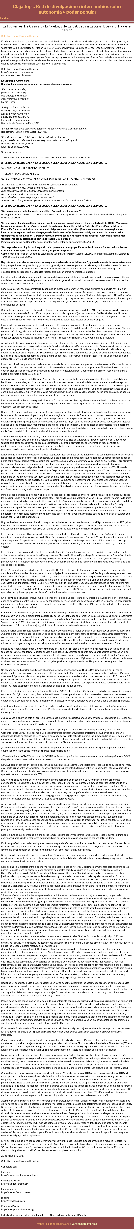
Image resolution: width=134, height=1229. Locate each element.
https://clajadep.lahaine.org (53, 1223)
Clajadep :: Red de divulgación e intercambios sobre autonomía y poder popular (68, 9)
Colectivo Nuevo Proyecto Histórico (20, 36)
